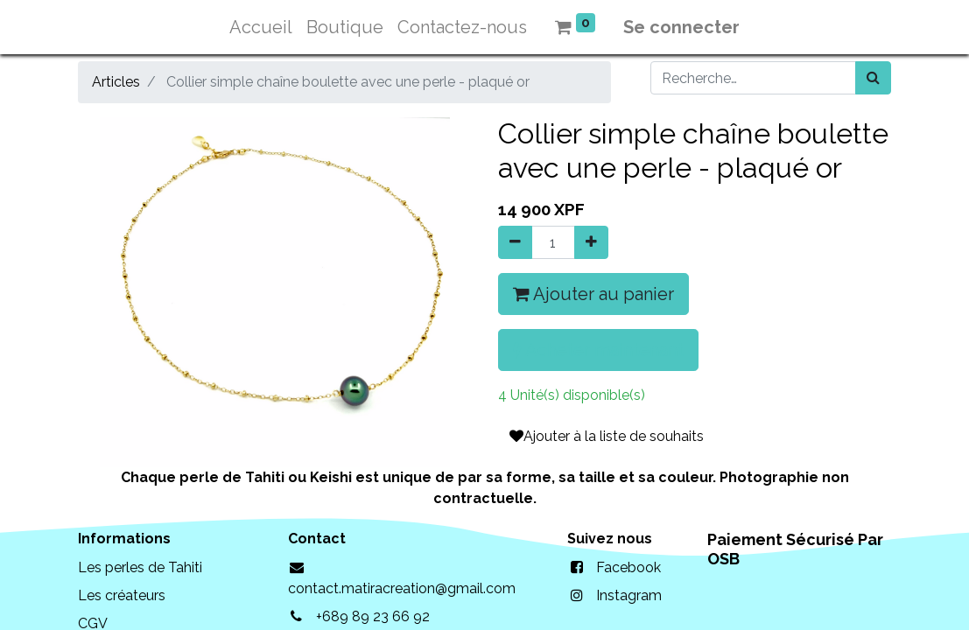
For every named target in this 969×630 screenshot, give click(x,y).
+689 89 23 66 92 (373, 616)
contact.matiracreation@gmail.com (402, 588)
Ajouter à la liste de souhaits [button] (606, 436)
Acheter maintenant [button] (598, 350)
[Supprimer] (515, 242)
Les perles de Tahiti (140, 567)
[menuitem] (260, 27)
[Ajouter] (591, 242)
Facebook (628, 567)
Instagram (629, 595)
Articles (116, 82)
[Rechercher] (873, 77)
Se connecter (681, 27)
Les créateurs (121, 595)
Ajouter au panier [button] (593, 294)
